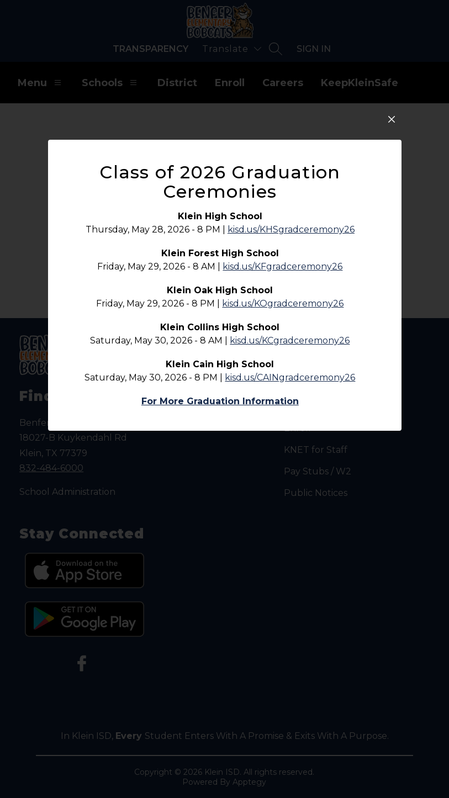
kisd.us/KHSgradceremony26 (291, 316)
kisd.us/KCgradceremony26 (290, 427)
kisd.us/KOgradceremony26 (283, 390)
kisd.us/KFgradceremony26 (282, 353)
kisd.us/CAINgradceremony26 (290, 464)
